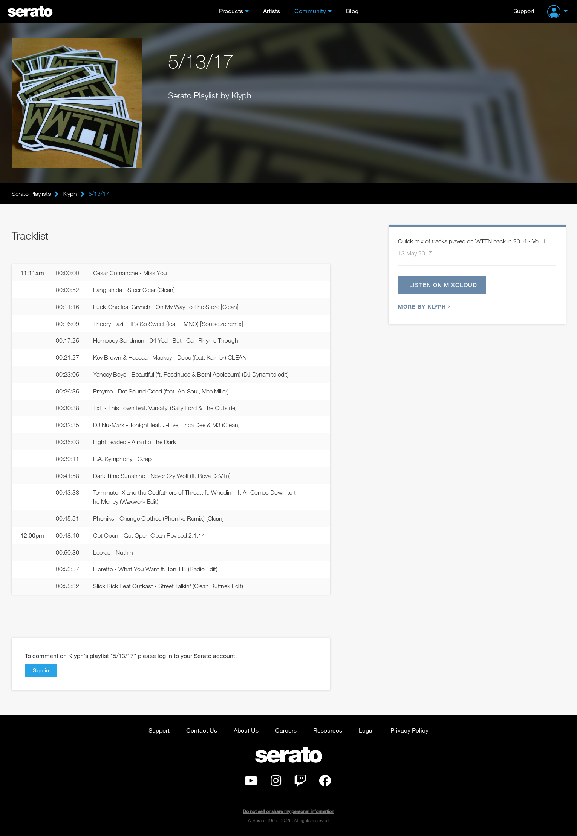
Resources (327, 730)
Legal (366, 730)
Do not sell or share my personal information (288, 811)
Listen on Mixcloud (443, 284)
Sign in (41, 670)
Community (310, 10)
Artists (271, 10)
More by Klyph (423, 306)
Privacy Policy (409, 730)
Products (231, 10)
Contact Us (201, 730)
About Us (246, 730)
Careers (286, 730)
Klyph (70, 193)
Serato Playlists (31, 193)
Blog (352, 10)
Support (523, 10)
